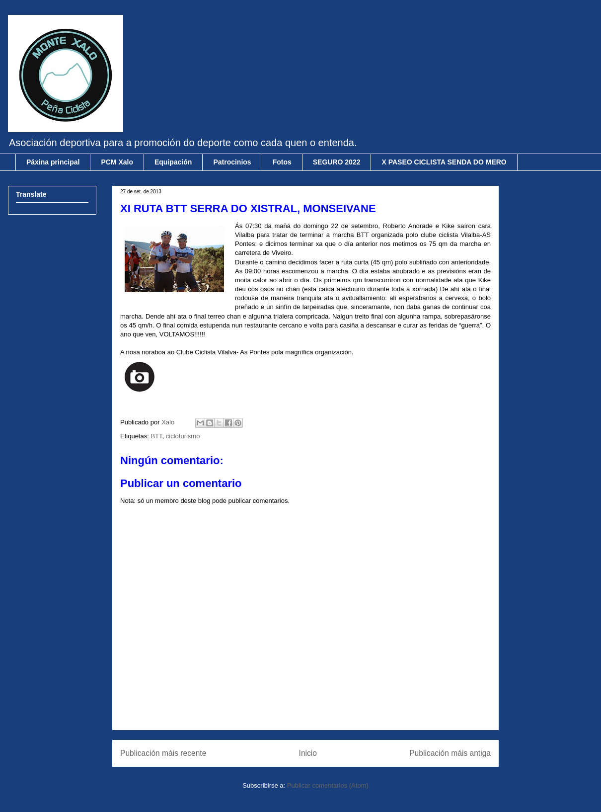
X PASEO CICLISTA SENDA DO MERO (443, 162)
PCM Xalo (117, 162)
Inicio (308, 753)
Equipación (173, 162)
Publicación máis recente (163, 753)
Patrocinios (232, 162)
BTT (156, 436)
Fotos (282, 162)
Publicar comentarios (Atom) (328, 785)
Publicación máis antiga (450, 753)
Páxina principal (52, 162)
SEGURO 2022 (337, 162)
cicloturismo (183, 436)
